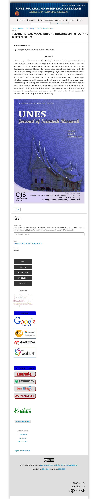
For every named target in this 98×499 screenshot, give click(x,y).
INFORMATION (23, 272)
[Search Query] (40, 24)
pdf (18, 209)
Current (22, 20)
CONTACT (22, 283)
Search (59, 24)
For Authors (22, 438)
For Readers (23, 435)
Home (14, 28)
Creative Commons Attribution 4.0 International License (59, 465)
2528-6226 (45, 469)
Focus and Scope (46, 20)
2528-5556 (62, 469)
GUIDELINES (22, 278)
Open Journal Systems (23, 451)
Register (71, 20)
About (59, 20)
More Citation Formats (22, 234)
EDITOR (23, 267)
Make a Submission (22, 421)
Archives (32, 20)
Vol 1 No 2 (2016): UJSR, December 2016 (39, 28)
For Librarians (22, 441)
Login (81, 20)
